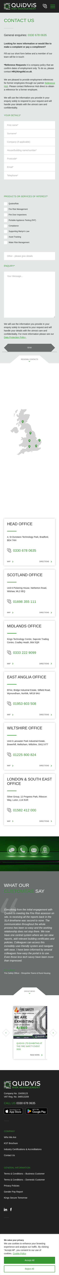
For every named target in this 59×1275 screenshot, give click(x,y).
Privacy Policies (11, 1185)
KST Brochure (11, 1143)
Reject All (29, 1269)
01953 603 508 (21, 703)
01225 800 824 (21, 754)
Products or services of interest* (26, 196)
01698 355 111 (21, 601)
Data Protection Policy (15, 337)
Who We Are (10, 1137)
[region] (29, 1254)
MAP (10, 561)
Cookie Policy (19, 1253)
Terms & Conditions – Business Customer (24, 1173)
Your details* (12, 115)
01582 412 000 (21, 810)
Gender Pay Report (13, 1191)
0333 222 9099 (21, 652)
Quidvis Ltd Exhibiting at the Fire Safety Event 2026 (29, 1046)
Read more (36, 1055)
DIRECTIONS (45, 561)
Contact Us (9, 1155)
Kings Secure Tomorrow (15, 1197)
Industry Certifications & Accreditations (23, 1149)
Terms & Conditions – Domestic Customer (24, 1179)
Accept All (29, 1260)
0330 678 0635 (37, 35)
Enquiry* (9, 266)
